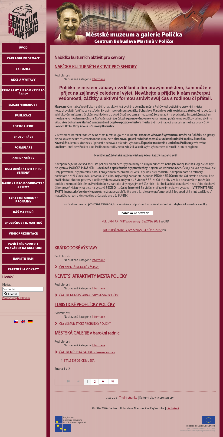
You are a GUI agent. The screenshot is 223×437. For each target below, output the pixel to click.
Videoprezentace (23, 233)
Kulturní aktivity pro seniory (23, 171)
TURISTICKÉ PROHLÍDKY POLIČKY (85, 305)
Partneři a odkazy (23, 269)
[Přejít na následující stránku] (103, 381)
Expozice (23, 69)
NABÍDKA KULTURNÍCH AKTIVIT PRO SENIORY (96, 67)
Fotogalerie (23, 126)
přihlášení (173, 408)
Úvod (23, 47)
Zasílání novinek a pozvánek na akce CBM (23, 246)
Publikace (23, 115)
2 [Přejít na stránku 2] (95, 381)
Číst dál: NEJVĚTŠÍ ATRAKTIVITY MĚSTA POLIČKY (86, 295)
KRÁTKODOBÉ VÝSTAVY (76, 248)
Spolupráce (23, 137)
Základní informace (23, 58)
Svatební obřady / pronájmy (23, 199)
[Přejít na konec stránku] (113, 381)
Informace (98, 79)
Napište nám (23, 258)
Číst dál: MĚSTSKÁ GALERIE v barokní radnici (85, 352)
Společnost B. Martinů (23, 223)
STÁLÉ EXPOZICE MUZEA (79, 360)
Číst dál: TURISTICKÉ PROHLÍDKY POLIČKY (83, 323)
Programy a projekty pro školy (23, 92)
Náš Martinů (23, 212)
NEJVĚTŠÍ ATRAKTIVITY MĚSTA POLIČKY (91, 276)
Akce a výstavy (23, 79)
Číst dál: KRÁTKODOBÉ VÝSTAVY (77, 267)
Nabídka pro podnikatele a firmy (23, 185)
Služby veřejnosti (23, 104)
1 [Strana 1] (87, 381)
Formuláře (23, 147)
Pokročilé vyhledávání (16, 298)
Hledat (6, 284)
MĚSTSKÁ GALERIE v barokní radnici (87, 333)
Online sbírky (23, 158)
